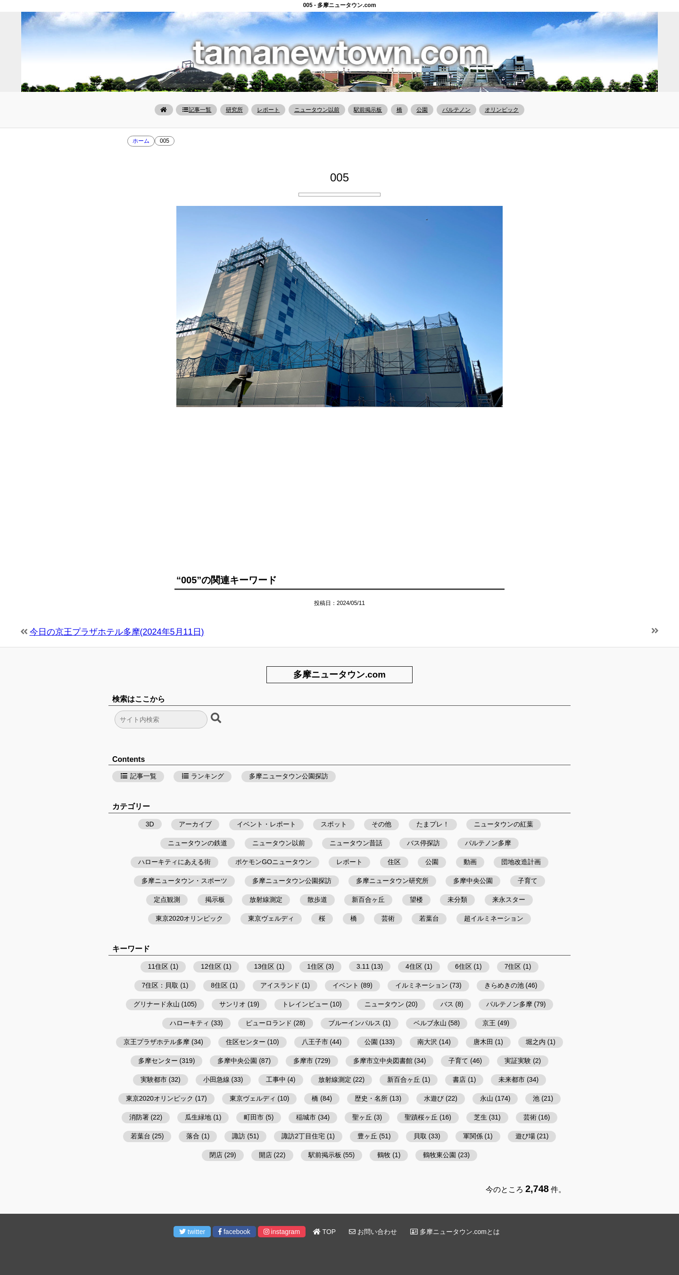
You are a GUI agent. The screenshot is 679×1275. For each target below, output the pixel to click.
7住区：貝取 (160, 985)
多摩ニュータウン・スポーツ (184, 880)
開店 (265, 1155)
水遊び (434, 1098)
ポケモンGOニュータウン (273, 862)
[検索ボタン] (217, 718)
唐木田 (483, 1042)
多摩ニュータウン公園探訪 (288, 776)
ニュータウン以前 (317, 109)
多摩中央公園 (473, 880)
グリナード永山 (156, 1004)
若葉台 (429, 918)
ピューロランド (269, 1023)
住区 (394, 862)
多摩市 (303, 1060)
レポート (268, 109)
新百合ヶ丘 (368, 899)
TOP (324, 1231)
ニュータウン (384, 1004)
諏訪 (238, 1136)
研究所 (234, 109)
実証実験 (518, 1060)
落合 (192, 1136)
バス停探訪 (423, 843)
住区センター (245, 1042)
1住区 (315, 966)
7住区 (513, 966)
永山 (486, 1098)
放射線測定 (265, 899)
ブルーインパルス (354, 1023)
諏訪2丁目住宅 (303, 1136)
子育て (528, 880)
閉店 (216, 1155)
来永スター (508, 899)
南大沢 (427, 1042)
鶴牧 (383, 1155)
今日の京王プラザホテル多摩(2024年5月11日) (117, 632)
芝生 (480, 1117)
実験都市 (154, 1079)
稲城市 (306, 1117)
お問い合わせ (373, 1231)
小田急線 (216, 1079)
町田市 (254, 1117)
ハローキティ (189, 1023)
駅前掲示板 (368, 109)
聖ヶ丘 (362, 1117)
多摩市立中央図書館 (383, 1060)
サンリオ (232, 1004)
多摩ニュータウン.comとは (455, 1231)
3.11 (362, 966)
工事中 (276, 1079)
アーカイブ (195, 824)
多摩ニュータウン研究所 (392, 880)
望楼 (416, 899)
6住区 (463, 966)
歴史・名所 (371, 1098)
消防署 (139, 1117)
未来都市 (511, 1079)
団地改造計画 (521, 862)
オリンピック (502, 109)
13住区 (264, 966)
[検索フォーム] (161, 719)
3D (150, 824)
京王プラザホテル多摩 (157, 1042)
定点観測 (167, 899)
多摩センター (158, 1060)
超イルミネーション (493, 918)
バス (447, 1004)
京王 (489, 1023)
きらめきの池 (504, 985)
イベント (345, 985)
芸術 (388, 918)
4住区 (414, 966)
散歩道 (317, 899)
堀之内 (536, 1042)
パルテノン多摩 (488, 843)
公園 (422, 109)
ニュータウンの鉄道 (197, 843)
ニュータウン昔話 (356, 843)
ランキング (202, 776)
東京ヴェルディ (271, 918)
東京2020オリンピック (189, 918)
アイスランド (280, 985)
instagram (282, 1231)
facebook (234, 1231)
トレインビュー (305, 1004)
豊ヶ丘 (367, 1136)
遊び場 (525, 1136)
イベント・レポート (266, 824)
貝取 (420, 1136)
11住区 (158, 966)
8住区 (219, 985)
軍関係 (473, 1136)
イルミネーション (421, 985)
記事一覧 (196, 109)
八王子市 (315, 1042)
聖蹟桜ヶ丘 (421, 1117)
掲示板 (215, 899)
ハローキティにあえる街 (174, 862)
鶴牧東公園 (439, 1155)
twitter (192, 1231)
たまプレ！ (432, 824)
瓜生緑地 (198, 1117)
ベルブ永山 (430, 1023)
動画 (470, 862)
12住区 (211, 966)
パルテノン (456, 109)
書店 (459, 1079)
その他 (381, 824)
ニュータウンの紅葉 (503, 824)
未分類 (457, 899)
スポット (334, 824)
